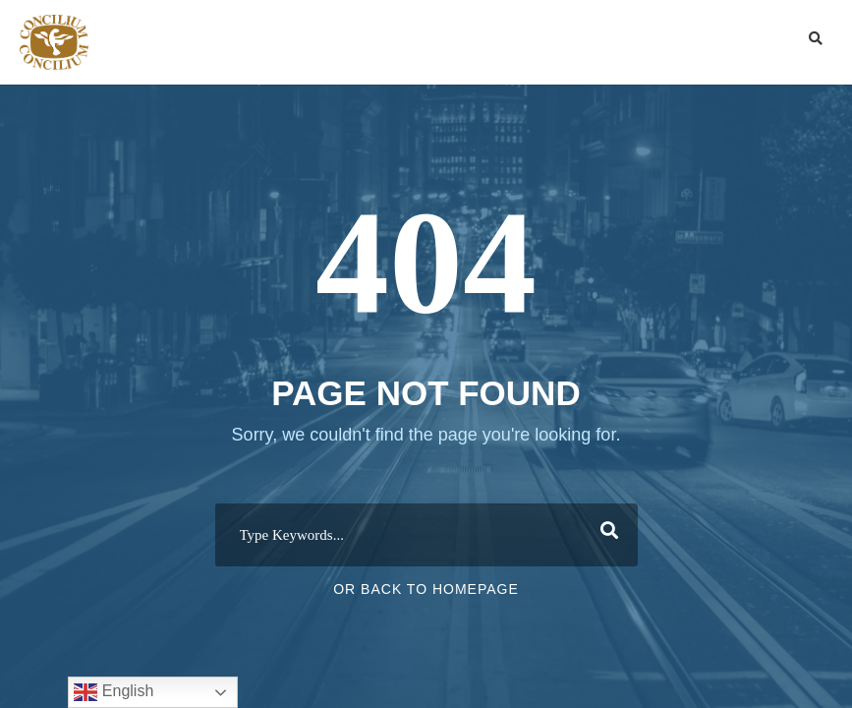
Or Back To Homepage (426, 589)
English (113, 692)
